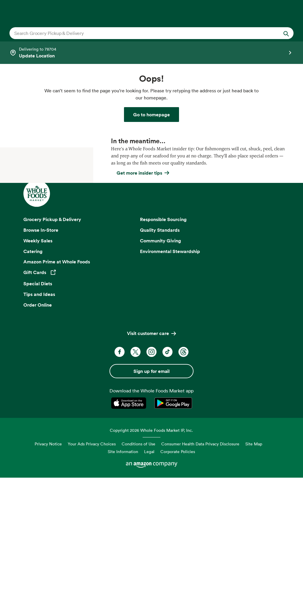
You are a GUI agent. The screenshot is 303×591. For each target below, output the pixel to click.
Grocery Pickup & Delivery (52, 334)
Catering (33, 366)
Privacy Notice (48, 558)
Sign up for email (151, 485)
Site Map (253, 558)
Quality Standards (160, 344)
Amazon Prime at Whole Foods (56, 376)
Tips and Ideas (39, 408)
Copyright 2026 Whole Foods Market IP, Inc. (151, 544)
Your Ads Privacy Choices (92, 558)
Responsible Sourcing (163, 334)
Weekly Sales (37, 355)
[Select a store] (151, 53)
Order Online (37, 419)
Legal (149, 566)
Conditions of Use (138, 558)
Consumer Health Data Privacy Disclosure (200, 558)
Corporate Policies (177, 566)
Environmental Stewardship (170, 366)
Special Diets (37, 398)
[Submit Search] (286, 33)
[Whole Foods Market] (151, 114)
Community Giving (160, 355)
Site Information (123, 566)
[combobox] (137, 33)
